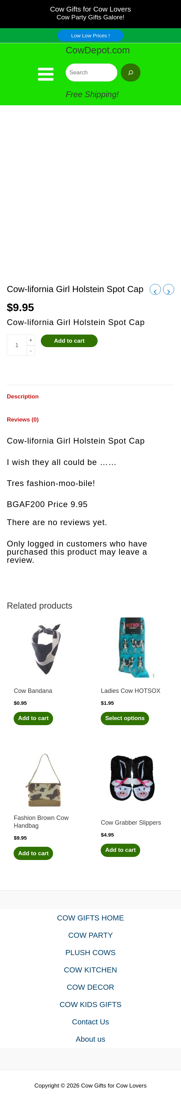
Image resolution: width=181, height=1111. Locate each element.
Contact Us (90, 1022)
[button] (90, 35)
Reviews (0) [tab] (23, 419)
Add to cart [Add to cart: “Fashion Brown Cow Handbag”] (33, 853)
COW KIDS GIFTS (90, 1004)
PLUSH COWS (90, 952)
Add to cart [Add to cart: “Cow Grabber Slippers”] (120, 850)
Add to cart (69, 341)
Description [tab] (23, 396)
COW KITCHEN (90, 970)
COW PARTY (90, 935)
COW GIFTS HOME (90, 918)
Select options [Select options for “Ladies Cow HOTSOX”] (125, 718)
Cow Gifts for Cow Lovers (90, 9)
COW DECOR (90, 987)
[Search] (131, 73)
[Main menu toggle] (46, 74)
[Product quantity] (17, 345)
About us (90, 1039)
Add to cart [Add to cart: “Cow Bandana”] (33, 718)
